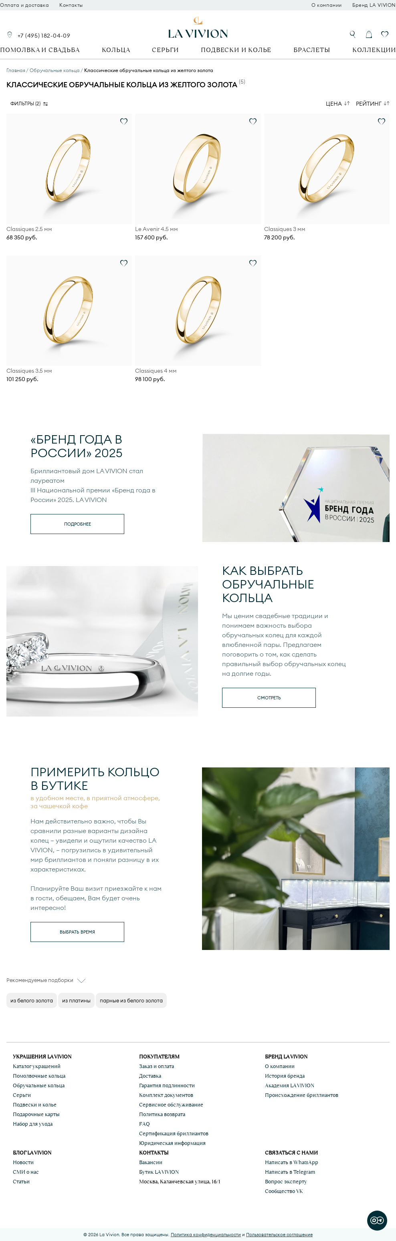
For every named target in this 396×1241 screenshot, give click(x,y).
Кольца (116, 49)
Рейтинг (369, 103)
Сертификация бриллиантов (173, 1133)
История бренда (285, 1076)
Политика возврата (162, 1114)
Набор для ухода (33, 1124)
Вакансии (150, 1162)
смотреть (269, 698)
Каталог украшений (37, 1066)
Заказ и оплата (156, 1066)
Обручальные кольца (39, 1085)
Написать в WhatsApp (291, 1162)
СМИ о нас (26, 1172)
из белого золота (31, 1000)
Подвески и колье (236, 49)
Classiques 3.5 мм (29, 370)
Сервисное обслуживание (171, 1104)
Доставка (150, 1076)
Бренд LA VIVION (374, 5)
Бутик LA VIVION (159, 1172)
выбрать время (77, 932)
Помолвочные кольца (39, 1076)
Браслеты (311, 49)
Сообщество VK (284, 1191)
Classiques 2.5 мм (29, 229)
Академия (289, 1085)
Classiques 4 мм (156, 370)
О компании (326, 5)
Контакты (71, 5)
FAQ (144, 1124)
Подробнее (77, 524)
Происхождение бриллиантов (301, 1095)
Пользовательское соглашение (279, 1234)
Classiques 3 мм (284, 229)
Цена (334, 103)
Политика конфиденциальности (206, 1234)
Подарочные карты (36, 1114)
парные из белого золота (131, 1000)
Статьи (21, 1181)
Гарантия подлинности (167, 1085)
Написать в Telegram (290, 1172)
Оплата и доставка (24, 5)
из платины (76, 1000)
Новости (23, 1162)
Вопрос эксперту (286, 1181)
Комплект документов (166, 1095)
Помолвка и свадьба (39, 49)
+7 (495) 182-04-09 (44, 35)
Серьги (165, 49)
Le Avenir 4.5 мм (156, 229)
